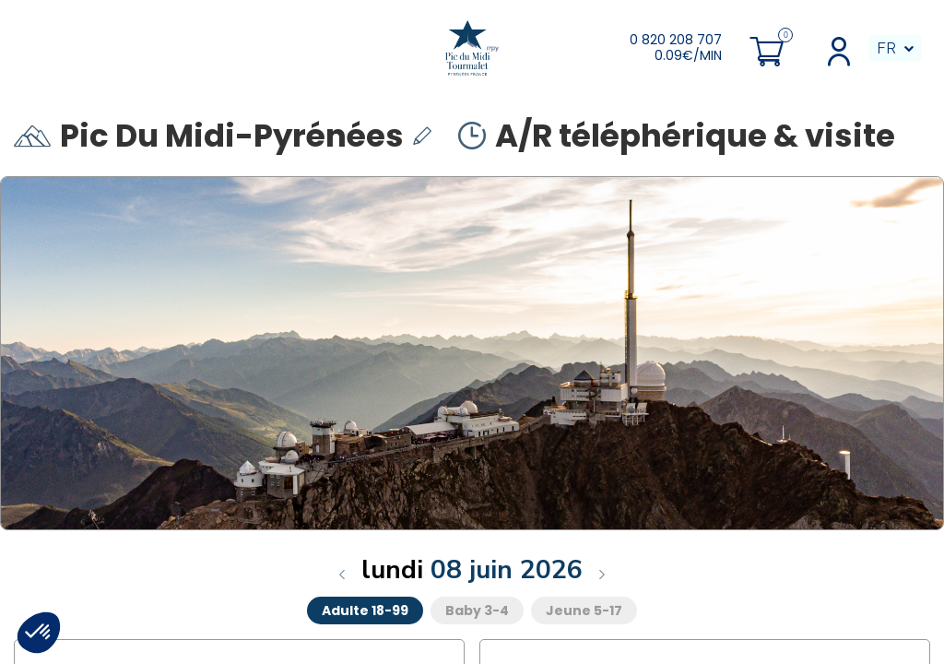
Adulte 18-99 (365, 610)
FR (886, 48)
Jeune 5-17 (584, 610)
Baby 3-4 (477, 610)
